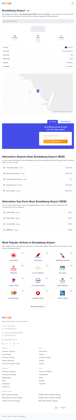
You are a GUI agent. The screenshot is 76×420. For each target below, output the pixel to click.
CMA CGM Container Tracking (12, 398)
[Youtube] (18, 344)
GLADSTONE (10, 212)
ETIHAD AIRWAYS (38, 273)
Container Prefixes (45, 357)
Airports (41, 360)
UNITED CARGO (62, 298)
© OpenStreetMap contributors (65, 111)
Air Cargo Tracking (8, 357)
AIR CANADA (13, 260)
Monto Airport (10, 191)
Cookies (41, 381)
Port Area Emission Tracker (11, 363)
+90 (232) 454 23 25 (10, 328)
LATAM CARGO (14, 285)
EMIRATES (13, 273)
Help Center (6, 384)
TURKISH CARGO (38, 298)
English (66, 408)
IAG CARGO (62, 273)
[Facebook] (10, 344)
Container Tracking (8, 351)
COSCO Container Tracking (11, 401)
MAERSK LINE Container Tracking (50, 394)
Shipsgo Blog (6, 377)
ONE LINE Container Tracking (48, 401)
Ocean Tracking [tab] (65, 121)
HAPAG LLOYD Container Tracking (50, 398)
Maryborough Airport (13, 173)
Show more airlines (38, 306)
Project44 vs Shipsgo (9, 374)
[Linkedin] (3, 344)
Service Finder (6, 354)
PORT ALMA (10, 218)
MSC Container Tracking (10, 394)
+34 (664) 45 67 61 (9, 335)
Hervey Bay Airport (12, 167)
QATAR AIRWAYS (62, 285)
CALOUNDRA (10, 224)
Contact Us (5, 387)
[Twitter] (7, 344)
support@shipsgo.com (10, 339)
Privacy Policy (43, 374)
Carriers (41, 354)
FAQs (3, 381)
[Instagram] (14, 344)
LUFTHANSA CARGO (38, 285)
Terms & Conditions (45, 371)
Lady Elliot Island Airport (14, 179)
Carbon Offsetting (8, 360)
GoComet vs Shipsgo (9, 371)
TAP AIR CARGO (13, 298)
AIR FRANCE (38, 260)
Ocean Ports (43, 351)
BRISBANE (9, 230)
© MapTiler (55, 111)
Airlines (41, 363)
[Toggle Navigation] (73, 3)
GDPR (41, 377)
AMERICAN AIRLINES (62, 260)
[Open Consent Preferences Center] (56, 407)
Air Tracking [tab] (52, 121)
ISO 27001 (42, 384)
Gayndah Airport (11, 185)
